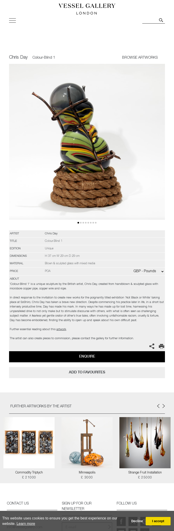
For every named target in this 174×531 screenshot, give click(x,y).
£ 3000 (87, 477)
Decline (137, 521)
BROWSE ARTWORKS (140, 58)
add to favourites (87, 372)
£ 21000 (29, 477)
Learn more (26, 524)
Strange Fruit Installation (145, 472)
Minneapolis (87, 472)
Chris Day (18, 57)
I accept (158, 521)
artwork (61, 329)
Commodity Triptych (29, 472)
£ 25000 (145, 477)
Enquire (87, 356)
